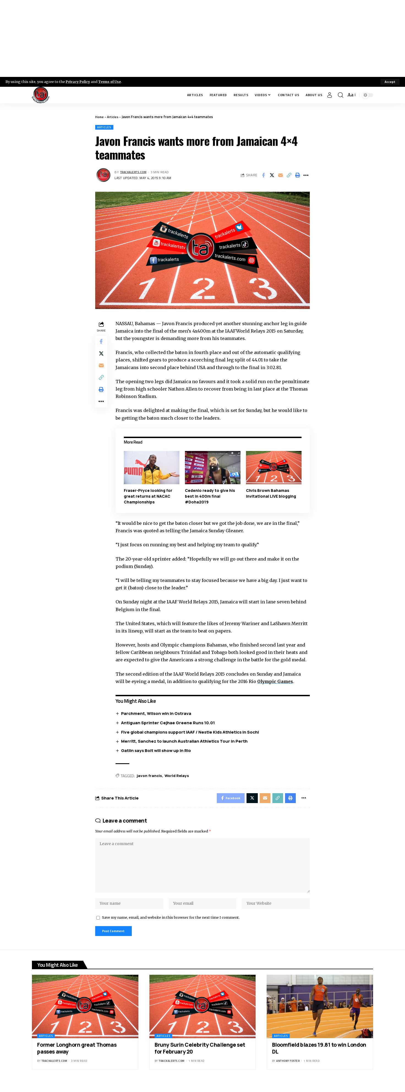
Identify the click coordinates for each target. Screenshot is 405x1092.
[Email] (280, 175)
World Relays (179, 776)
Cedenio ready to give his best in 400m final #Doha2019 (211, 496)
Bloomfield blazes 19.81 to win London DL (319, 1057)
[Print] (297, 175)
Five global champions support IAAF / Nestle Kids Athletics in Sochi (191, 732)
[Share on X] (272, 175)
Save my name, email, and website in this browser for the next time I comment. (171, 925)
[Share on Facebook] (263, 175)
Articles (114, 116)
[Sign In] (329, 95)
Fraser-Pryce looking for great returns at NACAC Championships (149, 496)
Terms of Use (112, 81)
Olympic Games (276, 681)
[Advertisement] (202, 38)
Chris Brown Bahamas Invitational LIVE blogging (271, 493)
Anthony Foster (288, 1069)
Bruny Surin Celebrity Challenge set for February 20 (200, 1057)
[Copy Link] (289, 175)
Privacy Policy (79, 81)
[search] (340, 95)
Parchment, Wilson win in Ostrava (157, 714)
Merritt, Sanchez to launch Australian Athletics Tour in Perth (185, 742)
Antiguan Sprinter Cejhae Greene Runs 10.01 (169, 723)
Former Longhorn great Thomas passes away (76, 1057)
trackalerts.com (135, 172)
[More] (306, 175)
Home (99, 116)
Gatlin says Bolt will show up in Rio (157, 751)
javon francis (151, 776)
